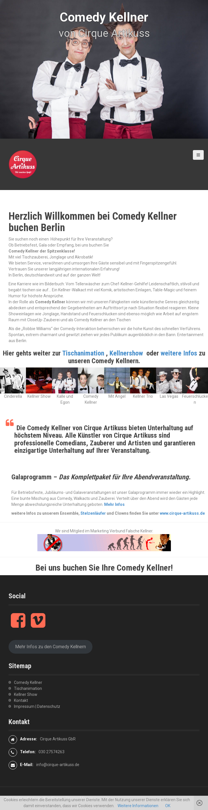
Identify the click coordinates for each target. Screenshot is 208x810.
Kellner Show (25, 694)
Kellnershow (126, 353)
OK (167, 805)
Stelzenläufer (93, 513)
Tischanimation (83, 353)
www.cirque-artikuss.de (182, 513)
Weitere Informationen (138, 805)
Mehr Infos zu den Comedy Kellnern (50, 646)
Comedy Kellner (28, 682)
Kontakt (21, 700)
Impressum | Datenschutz (37, 706)
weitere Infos (180, 353)
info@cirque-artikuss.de (57, 764)
